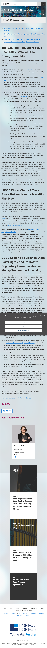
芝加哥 (17, 609)
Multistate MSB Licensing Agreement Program (20, 343)
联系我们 (33, 614)
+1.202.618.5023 (19, 452)
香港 (30, 610)
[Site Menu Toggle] (43, 4)
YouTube (25, 614)
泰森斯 (17, 610)
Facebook (13, 614)
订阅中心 (27, 615)
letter (3, 218)
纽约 (11, 609)
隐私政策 (41, 614)
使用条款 (19, 615)
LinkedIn (5, 614)
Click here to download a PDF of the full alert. (16, 398)
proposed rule (24, 97)
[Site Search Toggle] (39, 4)
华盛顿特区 (34, 609)
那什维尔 (24, 609)
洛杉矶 (5, 609)
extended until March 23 (14, 225)
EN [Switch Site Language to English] (11, 4)
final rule (30, 70)
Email (15, 454)
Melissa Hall (19, 445)
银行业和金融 (7, 411)
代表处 (24, 610)
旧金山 (42, 609)
